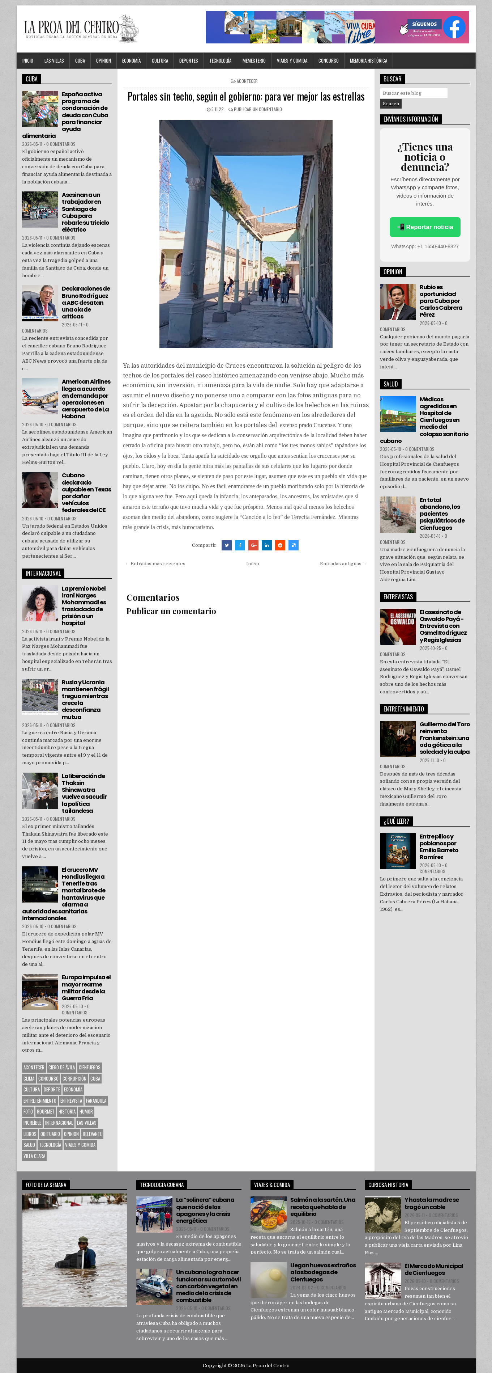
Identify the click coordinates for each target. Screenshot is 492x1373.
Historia (67, 1111)
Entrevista (71, 1100)
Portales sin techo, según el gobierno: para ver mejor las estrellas (246, 96)
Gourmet (46, 1111)
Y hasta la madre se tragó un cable (432, 1203)
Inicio (27, 60)
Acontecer (247, 81)
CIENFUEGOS (89, 1067)
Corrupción (74, 1078)
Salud (29, 1144)
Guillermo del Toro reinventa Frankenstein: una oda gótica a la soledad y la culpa (445, 738)
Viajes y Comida (292, 60)
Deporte (52, 1089)
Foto (28, 1111)
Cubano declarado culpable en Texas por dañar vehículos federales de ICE (86, 492)
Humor (86, 1111)
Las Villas (54, 60)
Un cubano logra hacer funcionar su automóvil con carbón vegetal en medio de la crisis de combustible (208, 1286)
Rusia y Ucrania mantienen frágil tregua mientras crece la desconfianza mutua (85, 699)
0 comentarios (61, 144)
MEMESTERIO (254, 60)
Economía (131, 60)
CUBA (80, 60)
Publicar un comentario (258, 109)
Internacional (59, 1122)
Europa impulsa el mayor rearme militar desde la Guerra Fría (86, 987)
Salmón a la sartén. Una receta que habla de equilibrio (322, 1207)
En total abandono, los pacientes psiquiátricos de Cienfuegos (442, 514)
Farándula (96, 1100)
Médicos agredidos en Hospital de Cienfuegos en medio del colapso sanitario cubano (424, 420)
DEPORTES (188, 60)
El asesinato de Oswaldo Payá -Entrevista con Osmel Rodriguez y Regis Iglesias (443, 626)
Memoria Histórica (368, 60)
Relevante (92, 1133)
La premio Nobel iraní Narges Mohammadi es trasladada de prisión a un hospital (84, 606)
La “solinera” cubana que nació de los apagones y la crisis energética (205, 1210)
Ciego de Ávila (61, 1067)
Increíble (32, 1122)
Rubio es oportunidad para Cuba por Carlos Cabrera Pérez (441, 301)
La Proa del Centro (268, 1365)
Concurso (328, 60)
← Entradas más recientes (155, 563)
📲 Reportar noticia (425, 227)
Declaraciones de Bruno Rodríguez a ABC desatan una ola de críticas (86, 302)
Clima (28, 1078)
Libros (30, 1133)
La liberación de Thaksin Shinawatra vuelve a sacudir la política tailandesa (84, 793)
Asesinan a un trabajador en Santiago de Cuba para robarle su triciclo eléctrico (85, 212)
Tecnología (220, 60)
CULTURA (160, 60)
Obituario (50, 1133)
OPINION (103, 60)
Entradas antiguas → (343, 563)
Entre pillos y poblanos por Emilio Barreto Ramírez (439, 847)
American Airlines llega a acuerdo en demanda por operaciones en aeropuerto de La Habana (86, 399)
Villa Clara (34, 1155)
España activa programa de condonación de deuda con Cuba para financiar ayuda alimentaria (65, 115)
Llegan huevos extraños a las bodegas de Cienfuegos (323, 1272)
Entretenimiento (39, 1100)
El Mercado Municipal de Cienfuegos (434, 1269)
